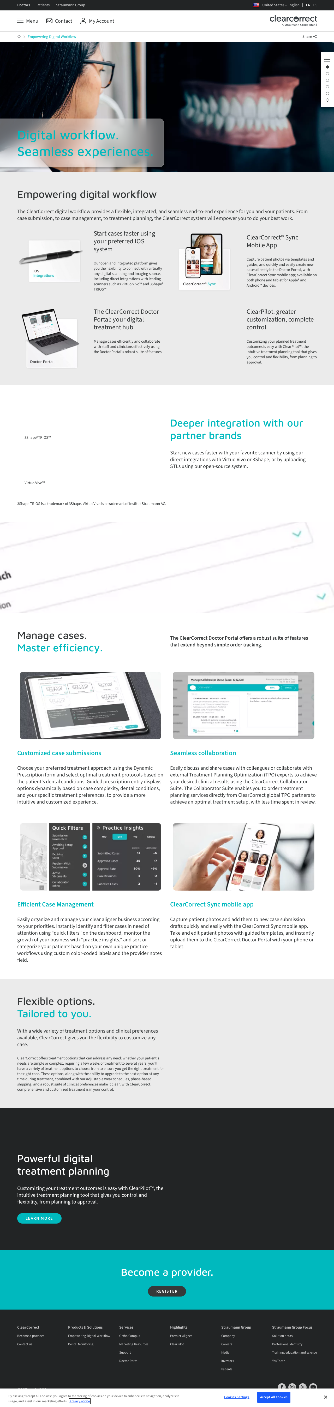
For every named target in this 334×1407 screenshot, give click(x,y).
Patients (43, 5)
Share (309, 36)
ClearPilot (177, 1356)
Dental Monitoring (80, 1356)
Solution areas (282, 1348)
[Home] (19, 36)
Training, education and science (294, 1365)
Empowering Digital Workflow (52, 37)
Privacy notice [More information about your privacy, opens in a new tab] (79, 1402)
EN (308, 5)
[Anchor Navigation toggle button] (327, 60)
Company (228, 1348)
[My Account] (97, 21)
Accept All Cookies (274, 1398)
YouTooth (278, 1373)
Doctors (23, 5)
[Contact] (59, 21)
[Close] (325, 1398)
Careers (226, 1356)
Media (225, 1365)
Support (125, 1365)
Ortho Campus (129, 1348)
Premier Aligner (181, 1348)
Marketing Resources (133, 1356)
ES (315, 5)
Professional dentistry (287, 1356)
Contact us (24, 1356)
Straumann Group (70, 5)
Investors (227, 1373)
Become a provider (30, 1348)
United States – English (281, 5)
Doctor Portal (128, 1373)
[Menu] (27, 21)
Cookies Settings (236, 1398)
